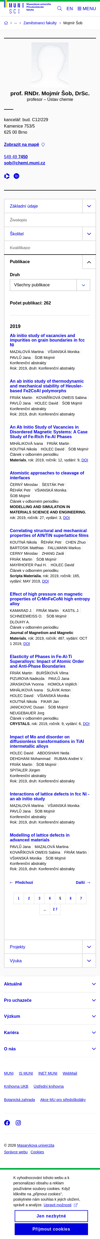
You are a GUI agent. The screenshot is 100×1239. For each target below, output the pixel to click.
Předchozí (21, 882)
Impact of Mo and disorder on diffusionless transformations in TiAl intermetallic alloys (47, 742)
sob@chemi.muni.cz (24, 163)
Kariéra (11, 1032)
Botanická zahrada (19, 1100)
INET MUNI (47, 1073)
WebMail (70, 1073)
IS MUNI (26, 1073)
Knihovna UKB (16, 1086)
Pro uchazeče (17, 1000)
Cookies (37, 1152)
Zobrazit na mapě (24, 144)
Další (83, 882)
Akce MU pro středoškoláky (63, 1100)
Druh (15, 274)
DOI (84, 460)
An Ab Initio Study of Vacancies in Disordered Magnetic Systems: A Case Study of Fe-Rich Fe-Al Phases (48, 432)
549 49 (16, 157)
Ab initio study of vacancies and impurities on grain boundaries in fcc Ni (47, 340)
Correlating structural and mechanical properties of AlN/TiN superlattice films (49, 533)
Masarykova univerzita (35, 1145)
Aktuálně (13, 984)
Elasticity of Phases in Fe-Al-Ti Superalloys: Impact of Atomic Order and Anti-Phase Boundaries (47, 661)
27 (55, 909)
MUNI (9, 1073)
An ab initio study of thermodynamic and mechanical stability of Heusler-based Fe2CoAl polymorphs (47, 386)
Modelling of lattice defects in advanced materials (40, 837)
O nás (10, 1049)
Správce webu (16, 1152)
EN (70, 8)
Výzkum (12, 1016)
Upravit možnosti (61, 1210)
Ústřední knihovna (49, 1086)
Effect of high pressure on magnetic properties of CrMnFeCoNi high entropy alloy (50, 599)
